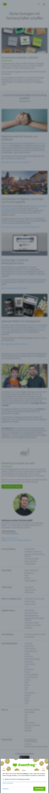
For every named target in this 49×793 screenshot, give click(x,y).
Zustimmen (39, 789)
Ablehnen (6, 789)
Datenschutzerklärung (8, 783)
